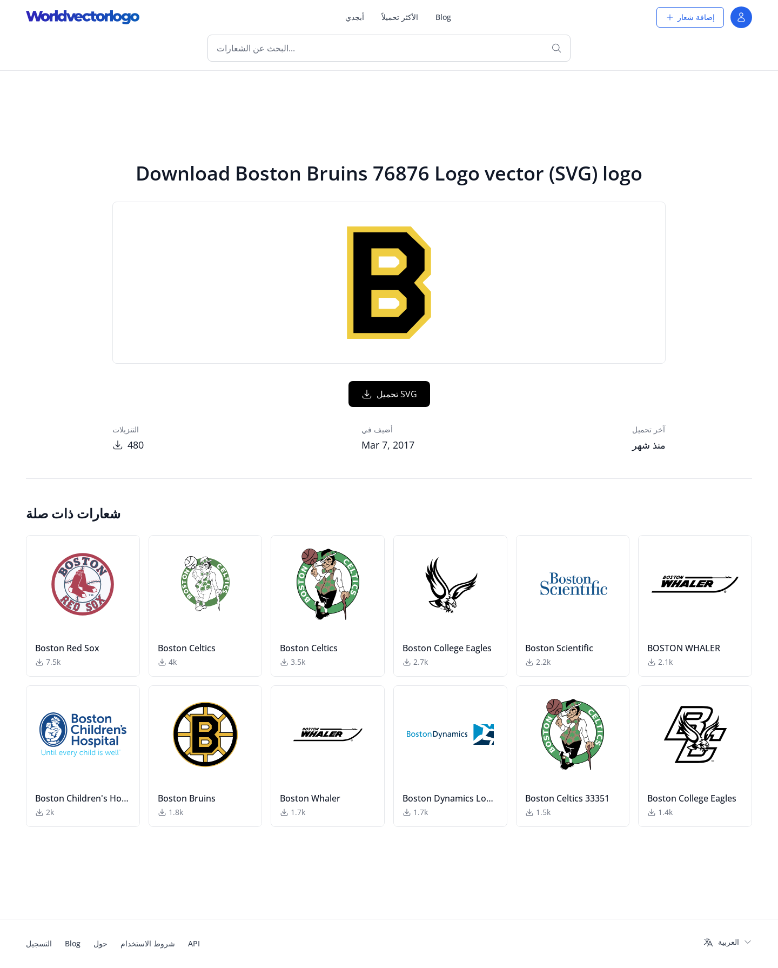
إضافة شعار (690, 17)
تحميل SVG (389, 394)
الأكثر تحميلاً (399, 17)
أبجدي (354, 17)
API (194, 943)
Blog (443, 17)
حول (100, 943)
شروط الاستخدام (147, 943)
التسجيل (39, 943)
